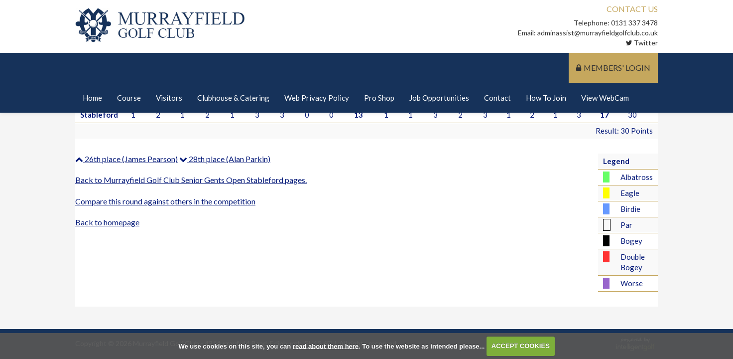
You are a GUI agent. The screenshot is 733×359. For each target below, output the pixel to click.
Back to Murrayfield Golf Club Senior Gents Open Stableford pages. (191, 179)
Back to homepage (107, 222)
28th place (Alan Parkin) (224, 159)
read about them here (326, 346)
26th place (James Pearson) (126, 159)
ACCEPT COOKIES (520, 346)
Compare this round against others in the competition (165, 201)
